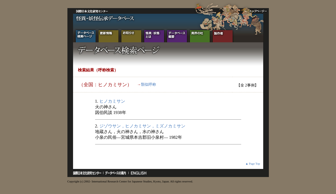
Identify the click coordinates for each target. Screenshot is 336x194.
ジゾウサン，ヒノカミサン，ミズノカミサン (142, 126)
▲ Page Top (252, 163)
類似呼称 (148, 84)
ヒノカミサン (112, 101)
